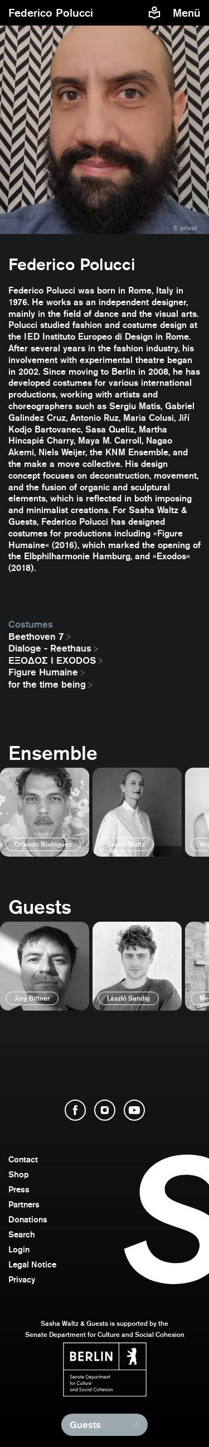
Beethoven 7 (36, 636)
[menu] (188, 13)
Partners (24, 1204)
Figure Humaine (43, 672)
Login (19, 1249)
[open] (44, 812)
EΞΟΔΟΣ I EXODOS (52, 660)
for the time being (47, 684)
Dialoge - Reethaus (49, 648)
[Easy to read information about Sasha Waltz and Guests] (154, 13)
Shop (18, 1174)
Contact (23, 1159)
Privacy (21, 1279)
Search (21, 1234)
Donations (27, 1219)
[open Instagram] (104, 1110)
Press (19, 1189)
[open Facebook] (75, 1110)
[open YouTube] (134, 1110)
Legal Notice (32, 1264)
